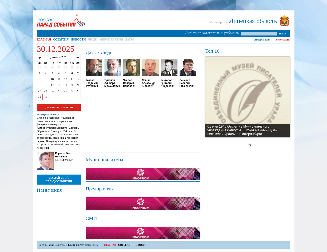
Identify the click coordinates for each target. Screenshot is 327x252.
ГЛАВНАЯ (44, 39)
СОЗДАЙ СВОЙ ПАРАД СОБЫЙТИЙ (58, 179)
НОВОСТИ (78, 39)
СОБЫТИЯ (60, 39)
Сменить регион (219, 22)
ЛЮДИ (92, 39)
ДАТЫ (129, 39)
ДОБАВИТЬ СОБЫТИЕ (59, 107)
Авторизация (262, 39)
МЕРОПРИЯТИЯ (111, 39)
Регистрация (282, 39)
